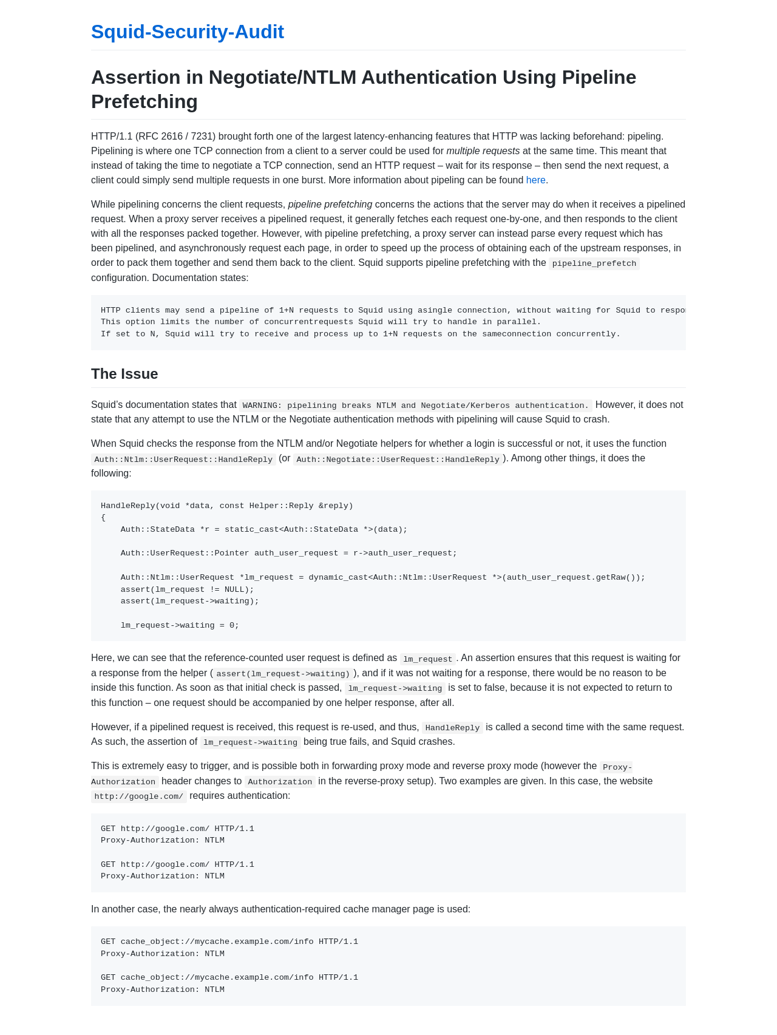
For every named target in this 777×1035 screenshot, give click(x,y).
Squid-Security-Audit (187, 31)
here (536, 180)
